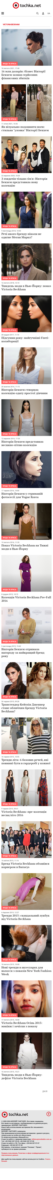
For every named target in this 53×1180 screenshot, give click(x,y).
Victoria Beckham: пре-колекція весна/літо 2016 (23, 813)
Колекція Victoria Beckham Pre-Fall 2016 (26, 599)
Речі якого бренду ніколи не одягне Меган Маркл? (21, 235)
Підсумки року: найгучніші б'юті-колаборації (25, 339)
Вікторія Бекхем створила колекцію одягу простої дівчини (24, 391)
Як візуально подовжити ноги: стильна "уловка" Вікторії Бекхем (25, 128)
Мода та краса (9, 64)
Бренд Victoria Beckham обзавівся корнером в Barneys (25, 865)
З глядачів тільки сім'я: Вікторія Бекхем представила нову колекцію (24, 182)
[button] (43, 13)
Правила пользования (9, 1153)
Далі (44, 1091)
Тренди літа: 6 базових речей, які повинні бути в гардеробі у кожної (25, 761)
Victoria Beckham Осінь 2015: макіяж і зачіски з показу (21, 1024)
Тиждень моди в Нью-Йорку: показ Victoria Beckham (26, 287)
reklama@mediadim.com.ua (41, 1139)
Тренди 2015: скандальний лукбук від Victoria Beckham (25, 917)
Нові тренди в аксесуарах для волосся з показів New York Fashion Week (26, 970)
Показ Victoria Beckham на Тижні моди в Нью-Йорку (24, 547)
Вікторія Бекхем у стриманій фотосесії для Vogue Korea (22, 495)
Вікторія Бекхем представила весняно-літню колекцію (22, 443)
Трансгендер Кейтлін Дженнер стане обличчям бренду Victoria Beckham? (24, 708)
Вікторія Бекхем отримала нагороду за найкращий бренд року (22, 652)
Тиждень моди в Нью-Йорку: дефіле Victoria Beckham (21, 1076)
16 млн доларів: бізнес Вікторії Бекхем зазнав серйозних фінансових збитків (23, 74)
